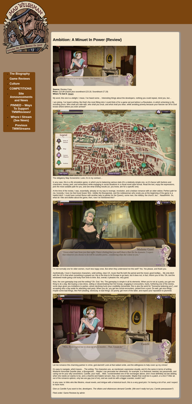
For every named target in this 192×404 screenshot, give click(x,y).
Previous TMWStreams (21, 127)
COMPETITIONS (21, 88)
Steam (71, 94)
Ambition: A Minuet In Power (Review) (87, 39)
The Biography (20, 73)
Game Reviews (20, 78)
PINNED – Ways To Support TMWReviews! (21, 109)
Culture (15, 83)
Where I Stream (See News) (21, 118)
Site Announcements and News (21, 97)
